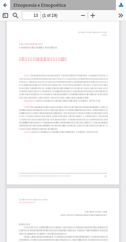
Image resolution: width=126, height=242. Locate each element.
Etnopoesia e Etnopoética (39, 5)
